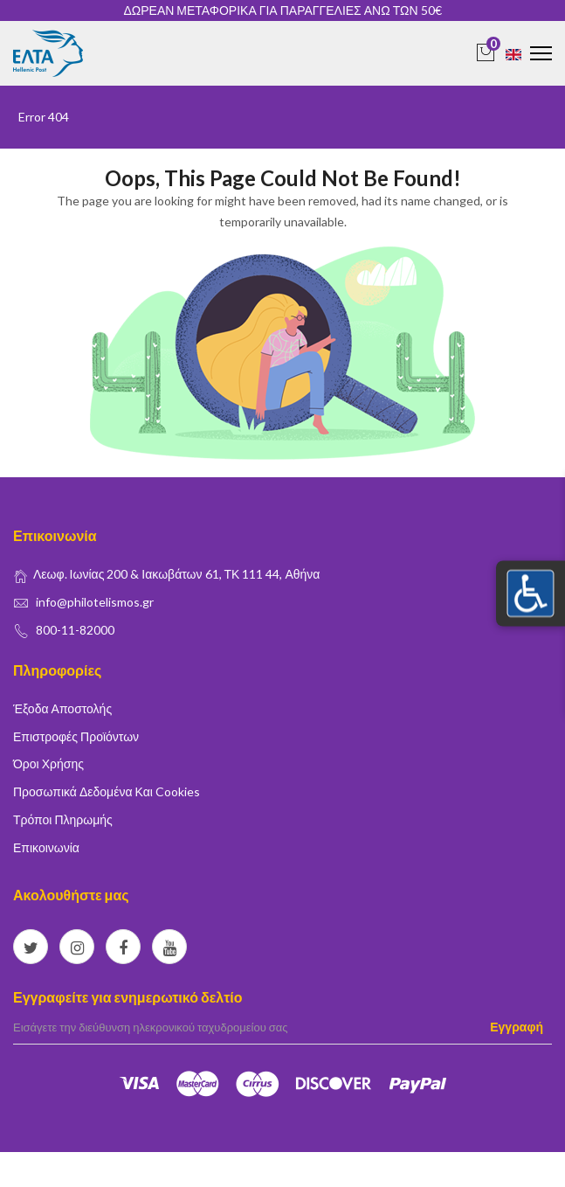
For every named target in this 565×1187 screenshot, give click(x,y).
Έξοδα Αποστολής (62, 708)
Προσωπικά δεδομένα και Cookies (106, 791)
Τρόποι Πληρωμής (63, 819)
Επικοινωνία (46, 847)
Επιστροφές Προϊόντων (76, 736)
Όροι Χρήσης (48, 763)
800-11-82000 (75, 629)
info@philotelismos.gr (95, 601)
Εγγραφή (516, 1026)
